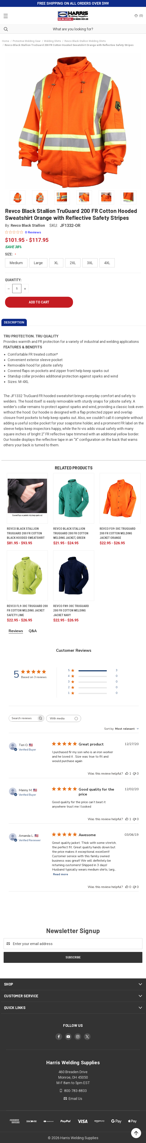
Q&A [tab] (33, 630)
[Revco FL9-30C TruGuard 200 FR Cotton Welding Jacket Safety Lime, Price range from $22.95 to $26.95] (27, 575)
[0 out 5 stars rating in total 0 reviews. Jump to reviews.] (23, 232)
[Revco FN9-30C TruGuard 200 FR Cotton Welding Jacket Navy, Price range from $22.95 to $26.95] (73, 575)
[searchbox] (23, 718)
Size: (9, 254)
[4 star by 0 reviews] (92, 676)
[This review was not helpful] (134, 773)
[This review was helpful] (126, 773)
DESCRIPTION (14, 322)
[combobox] (121, 729)
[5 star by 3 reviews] (92, 671)
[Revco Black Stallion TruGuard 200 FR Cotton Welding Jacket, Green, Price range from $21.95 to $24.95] (73, 498)
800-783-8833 (75, 1091)
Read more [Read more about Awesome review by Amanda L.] (60, 874)
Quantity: (13, 280)
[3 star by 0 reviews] (92, 682)
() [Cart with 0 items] (139, 15)
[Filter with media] (63, 718)
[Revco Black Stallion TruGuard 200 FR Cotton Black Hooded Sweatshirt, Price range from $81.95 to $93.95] (27, 498)
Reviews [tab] (16, 630)
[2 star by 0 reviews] (92, 688)
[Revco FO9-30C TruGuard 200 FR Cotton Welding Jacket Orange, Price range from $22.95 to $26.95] (120, 498)
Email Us (75, 1098)
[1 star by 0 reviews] (92, 693)
